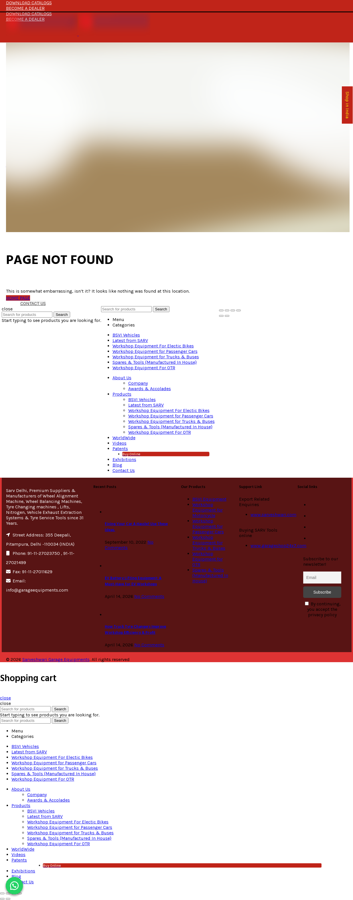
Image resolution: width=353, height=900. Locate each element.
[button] (14, 885)
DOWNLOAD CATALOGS (29, 2)
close (5, 698)
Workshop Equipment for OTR (207, 559)
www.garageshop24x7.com (278, 545)
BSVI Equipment (209, 499)
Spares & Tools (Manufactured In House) (210, 575)
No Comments (149, 596)
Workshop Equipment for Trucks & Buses (208, 542)
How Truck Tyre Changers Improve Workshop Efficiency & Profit (135, 630)
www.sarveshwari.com (273, 514)
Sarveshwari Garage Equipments (56, 659)
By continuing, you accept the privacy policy (323, 609)
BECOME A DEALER (25, 8)
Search (62, 314)
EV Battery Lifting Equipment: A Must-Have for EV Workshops (133, 581)
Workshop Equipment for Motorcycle (207, 510)
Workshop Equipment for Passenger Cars (208, 526)
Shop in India (347, 105)
